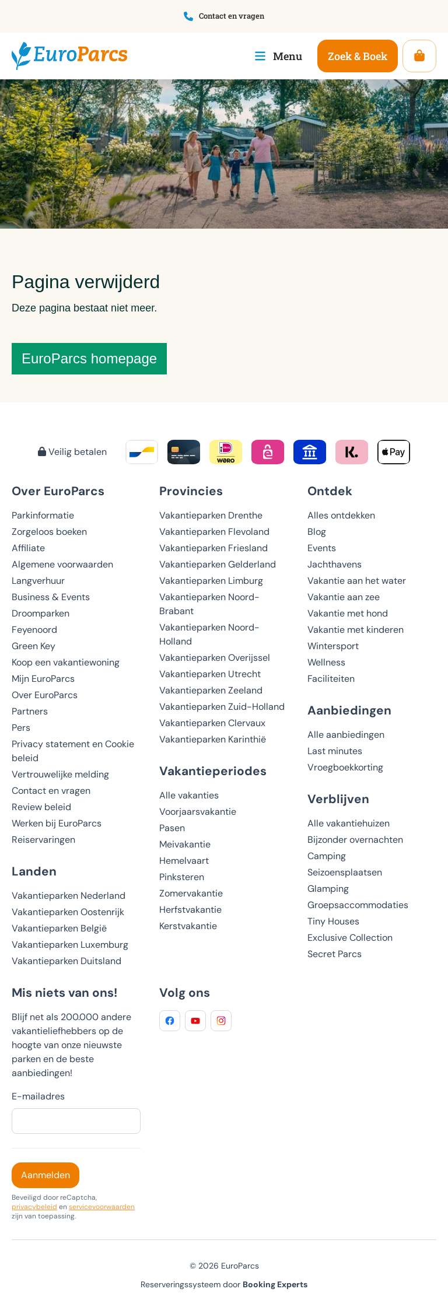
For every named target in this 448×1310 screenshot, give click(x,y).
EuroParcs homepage (89, 358)
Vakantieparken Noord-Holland (209, 634)
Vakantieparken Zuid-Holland (222, 706)
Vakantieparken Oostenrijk (68, 912)
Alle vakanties (189, 795)
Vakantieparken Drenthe (210, 515)
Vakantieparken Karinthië (212, 739)
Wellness (326, 662)
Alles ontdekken (341, 515)
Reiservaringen (43, 839)
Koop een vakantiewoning (66, 662)
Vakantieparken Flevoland (214, 532)
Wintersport (333, 646)
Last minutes (334, 751)
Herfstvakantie (190, 909)
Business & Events (51, 597)
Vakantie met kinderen (355, 630)
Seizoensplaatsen (344, 872)
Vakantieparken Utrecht (210, 674)
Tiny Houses (333, 921)
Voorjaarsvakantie (197, 811)
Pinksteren (181, 877)
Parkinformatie (43, 515)
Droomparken (40, 613)
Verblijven (338, 799)
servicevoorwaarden (102, 1206)
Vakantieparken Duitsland (66, 961)
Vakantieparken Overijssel (214, 658)
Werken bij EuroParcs (57, 823)
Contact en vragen (51, 790)
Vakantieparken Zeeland (210, 690)
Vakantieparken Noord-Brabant (209, 604)
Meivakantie (185, 844)
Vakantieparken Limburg (211, 581)
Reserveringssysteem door (224, 1284)
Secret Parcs (334, 954)
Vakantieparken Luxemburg (70, 944)
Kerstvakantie (188, 926)
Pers (21, 727)
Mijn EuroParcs (43, 678)
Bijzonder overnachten (355, 839)
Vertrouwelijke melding (60, 774)
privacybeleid (34, 1206)
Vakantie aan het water (356, 581)
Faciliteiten (331, 678)
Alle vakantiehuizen (348, 823)
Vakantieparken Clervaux (212, 723)
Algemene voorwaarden (62, 564)
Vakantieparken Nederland (68, 895)
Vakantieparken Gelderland (217, 564)
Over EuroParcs (45, 695)
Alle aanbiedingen (345, 734)
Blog (316, 532)
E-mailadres (38, 1096)
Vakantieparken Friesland (213, 548)
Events (321, 548)
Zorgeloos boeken (49, 532)
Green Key (33, 646)
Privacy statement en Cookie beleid (73, 751)
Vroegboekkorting (345, 767)
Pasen (172, 828)
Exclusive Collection (350, 937)
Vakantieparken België (59, 928)
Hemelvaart (184, 860)
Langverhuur (38, 581)
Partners (30, 711)
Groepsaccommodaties (357, 905)
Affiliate (28, 548)
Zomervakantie (191, 893)
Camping (326, 856)
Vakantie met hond (347, 613)
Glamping (328, 888)
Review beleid (41, 807)
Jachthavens (334, 564)
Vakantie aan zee (343, 597)
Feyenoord (34, 630)
